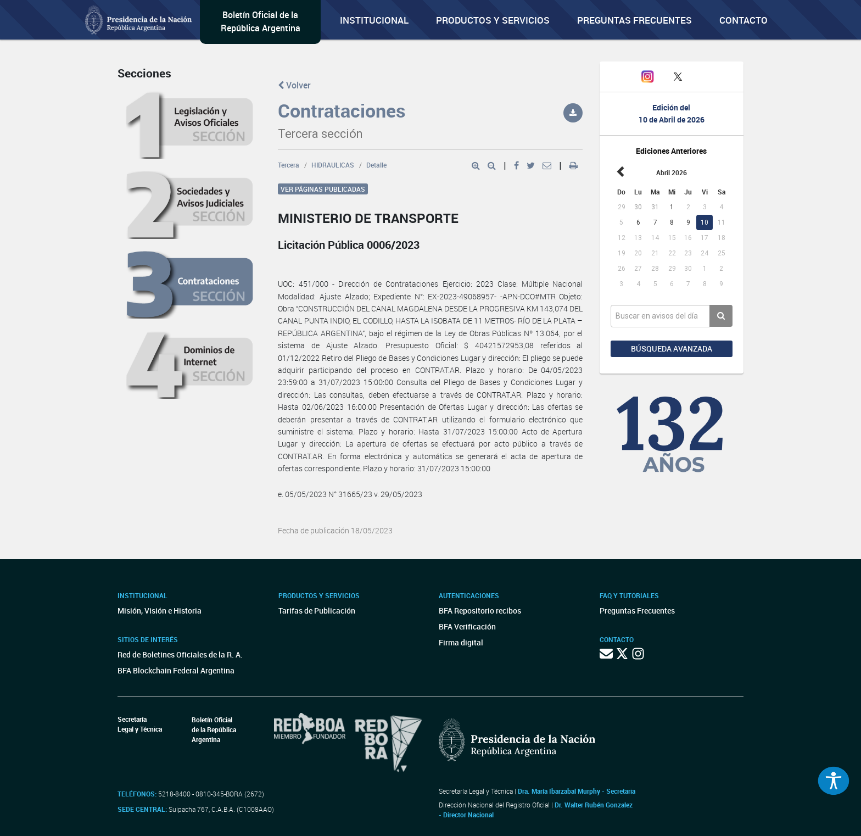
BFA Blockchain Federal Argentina (176, 670)
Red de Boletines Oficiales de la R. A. (180, 654)
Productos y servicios (493, 20)
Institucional (374, 20)
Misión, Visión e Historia (160, 610)
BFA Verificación (467, 626)
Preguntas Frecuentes (634, 20)
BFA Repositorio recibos (480, 610)
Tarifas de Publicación (316, 610)
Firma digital (461, 642)
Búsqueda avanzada (671, 348)
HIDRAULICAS (332, 164)
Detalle (376, 164)
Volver (294, 85)
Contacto (743, 20)
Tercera (288, 164)
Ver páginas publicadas (323, 189)
